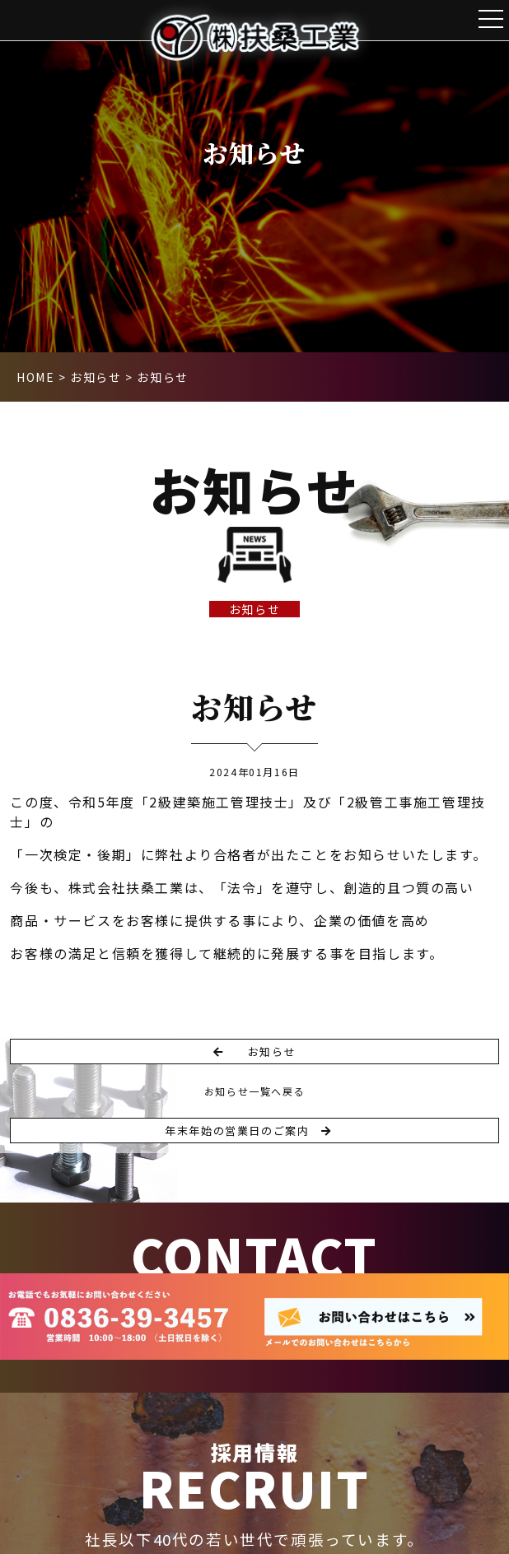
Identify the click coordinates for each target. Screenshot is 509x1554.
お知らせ (254, 609)
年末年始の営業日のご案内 (248, 1130)
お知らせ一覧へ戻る (254, 1091)
